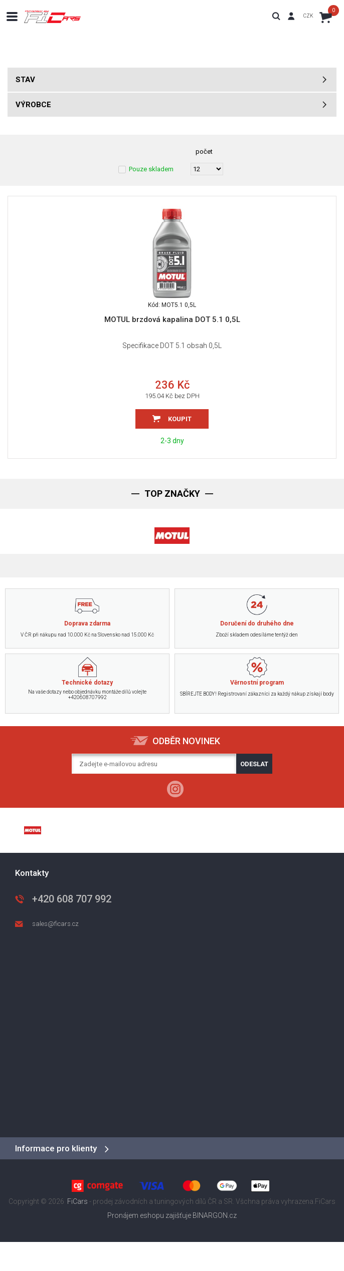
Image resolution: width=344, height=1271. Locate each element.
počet (204, 151)
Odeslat (254, 764)
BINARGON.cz (215, 1215)
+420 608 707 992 (71, 899)
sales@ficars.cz (55, 923)
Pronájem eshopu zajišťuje (149, 1215)
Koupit (180, 419)
